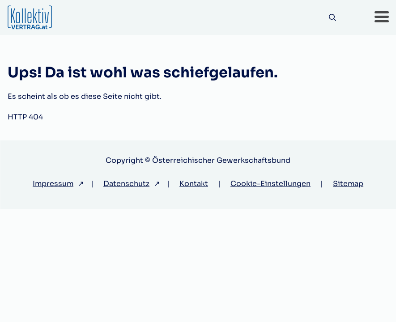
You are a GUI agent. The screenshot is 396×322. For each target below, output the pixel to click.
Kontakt (193, 183)
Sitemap (348, 183)
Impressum (53, 183)
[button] (382, 17)
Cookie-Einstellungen (270, 183)
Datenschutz (126, 183)
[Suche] (332, 18)
